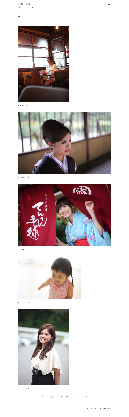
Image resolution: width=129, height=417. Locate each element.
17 (82, 397)
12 (57, 397)
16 (77, 397)
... (47, 397)
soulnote (24, 3)
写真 (20, 16)
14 (67, 397)
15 (72, 397)
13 (62, 397)
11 (52, 397)
